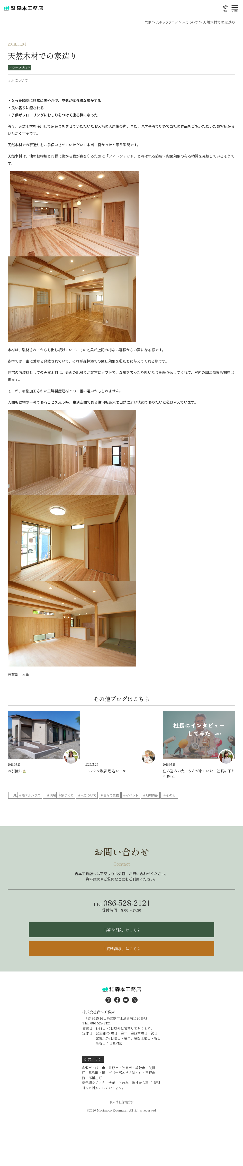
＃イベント (24, 804)
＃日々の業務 (188, 795)
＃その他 (90, 804)
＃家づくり (123, 795)
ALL (24, 795)
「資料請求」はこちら (121, 962)
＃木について (156, 795)
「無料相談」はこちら (121, 941)
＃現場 (90, 795)
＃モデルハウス (57, 795)
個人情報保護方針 (121, 1117)
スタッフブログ (20, 68)
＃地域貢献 (57, 804)
